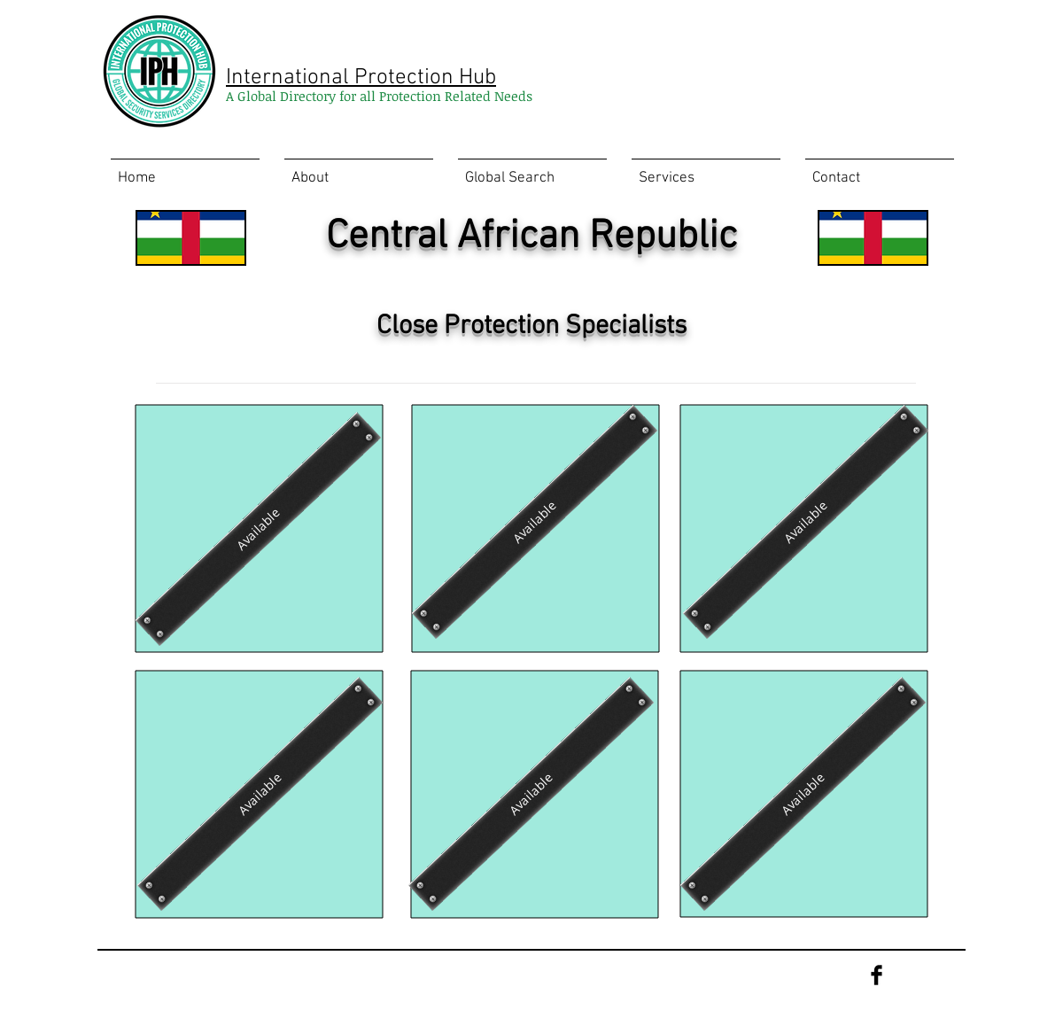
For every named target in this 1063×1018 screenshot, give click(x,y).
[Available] (258, 529)
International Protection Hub (361, 78)
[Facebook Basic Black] (876, 975)
